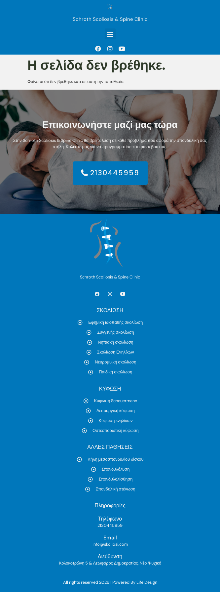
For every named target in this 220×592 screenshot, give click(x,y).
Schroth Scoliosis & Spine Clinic (110, 19)
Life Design (146, 582)
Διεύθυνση (110, 556)
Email (110, 537)
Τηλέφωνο (110, 518)
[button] (110, 33)
